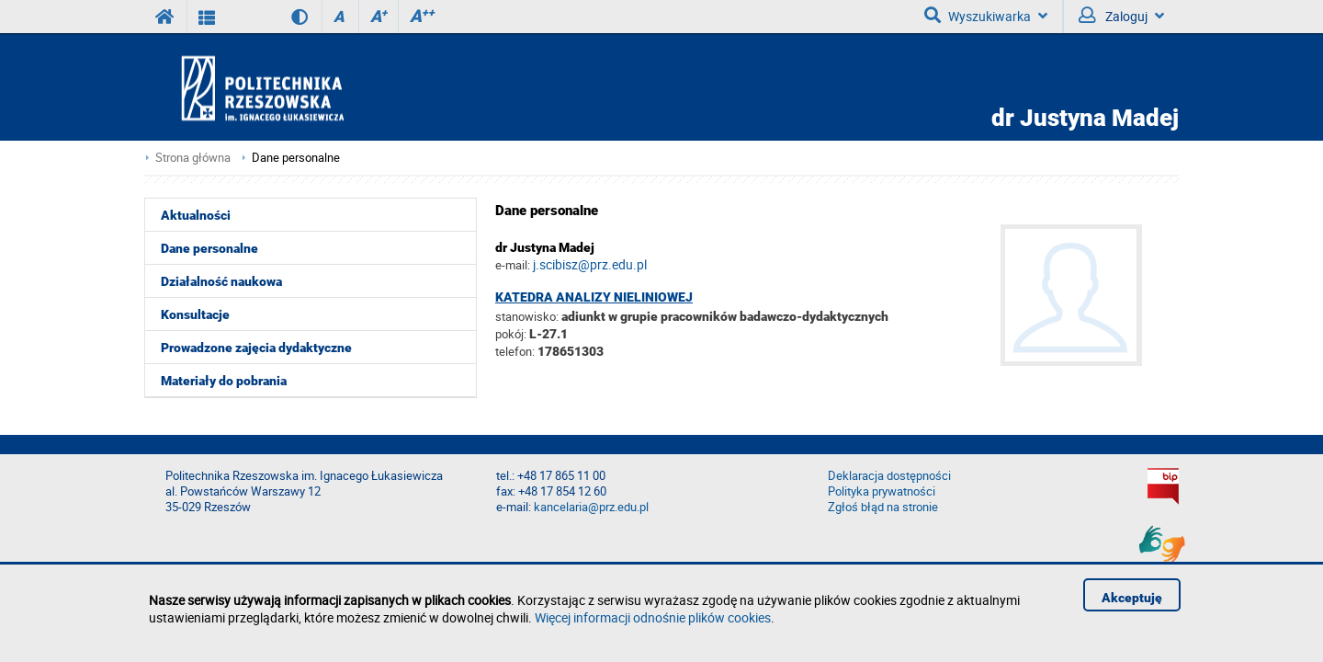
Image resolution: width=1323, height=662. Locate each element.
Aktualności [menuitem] (196, 215)
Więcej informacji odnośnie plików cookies (653, 617)
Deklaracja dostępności (889, 476)
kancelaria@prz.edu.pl (591, 507)
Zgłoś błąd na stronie (883, 507)
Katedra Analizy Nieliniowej (594, 297)
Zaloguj (1121, 15)
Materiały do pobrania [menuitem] (224, 380)
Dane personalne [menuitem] (209, 248)
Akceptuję (1132, 597)
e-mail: (512, 265)
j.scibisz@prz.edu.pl (590, 264)
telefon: (515, 351)
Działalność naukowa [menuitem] (221, 281)
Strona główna (193, 158)
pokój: (512, 333)
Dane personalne (296, 158)
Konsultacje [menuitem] (195, 314)
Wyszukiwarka (985, 15)
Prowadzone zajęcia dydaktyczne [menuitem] (256, 347)
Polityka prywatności (881, 491)
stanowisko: (527, 316)
